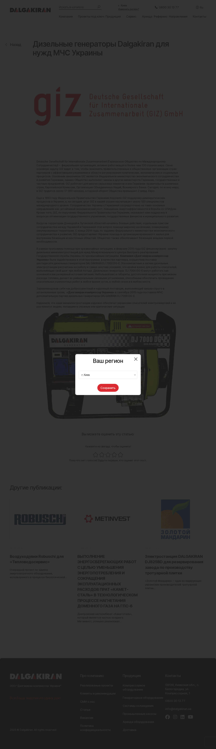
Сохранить (108, 388)
